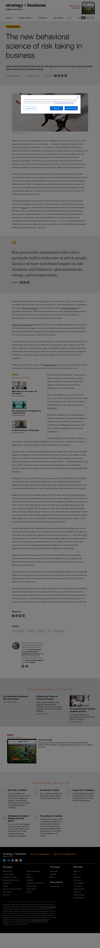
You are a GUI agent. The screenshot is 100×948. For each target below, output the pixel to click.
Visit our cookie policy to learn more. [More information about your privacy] (64, 103)
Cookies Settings (30, 108)
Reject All (56, 108)
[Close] (78, 97)
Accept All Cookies (71, 108)
